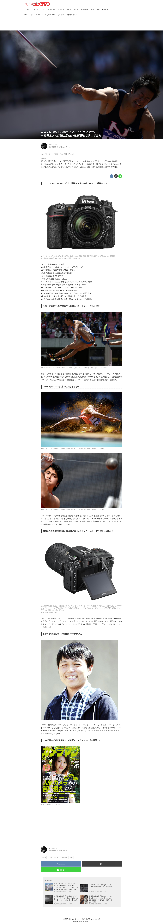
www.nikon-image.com (49, 612)
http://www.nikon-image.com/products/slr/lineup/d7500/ (60, 258)
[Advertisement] (81, 23)
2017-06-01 (52, 145)
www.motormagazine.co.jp (50, 804)
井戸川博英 (52, 147)
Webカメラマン (64, 147)
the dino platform (84, 921)
